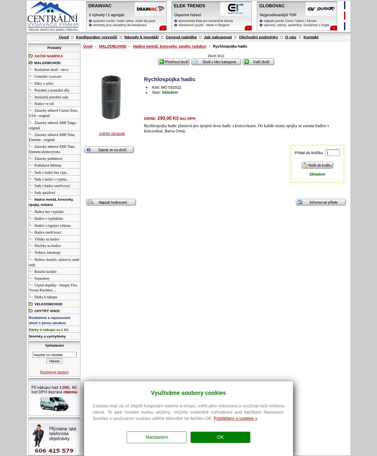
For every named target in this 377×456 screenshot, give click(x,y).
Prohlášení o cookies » (235, 418)
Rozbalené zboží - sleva (48, 69)
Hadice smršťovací (45, 232)
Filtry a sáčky (41, 83)
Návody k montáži (141, 37)
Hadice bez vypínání (46, 211)
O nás (290, 37)
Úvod (64, 37)
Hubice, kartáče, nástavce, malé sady (54, 262)
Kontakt (310, 37)
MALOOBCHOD (112, 46)
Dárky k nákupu (43, 297)
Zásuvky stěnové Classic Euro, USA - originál (53, 113)
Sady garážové (42, 192)
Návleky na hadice (45, 245)
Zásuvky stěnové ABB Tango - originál (53, 125)
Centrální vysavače (45, 76)
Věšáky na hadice (44, 239)
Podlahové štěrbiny (45, 165)
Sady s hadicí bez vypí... (49, 172)
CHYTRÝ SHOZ (44, 310)
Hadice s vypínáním (46, 218)
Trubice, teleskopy (44, 252)
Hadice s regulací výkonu (49, 225)
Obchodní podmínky (258, 37)
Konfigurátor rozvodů (96, 37)
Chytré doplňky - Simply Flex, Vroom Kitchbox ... (53, 287)
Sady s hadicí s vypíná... (49, 178)
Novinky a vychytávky (47, 337)
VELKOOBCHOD (45, 303)
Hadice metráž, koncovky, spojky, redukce (169, 46)
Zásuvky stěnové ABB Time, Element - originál (52, 137)
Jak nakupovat (218, 37)
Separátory (39, 278)
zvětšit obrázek (112, 134)
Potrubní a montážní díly (49, 90)
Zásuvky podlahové (45, 158)
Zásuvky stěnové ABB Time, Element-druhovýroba (52, 149)
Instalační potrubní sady (48, 96)
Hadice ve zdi (41, 103)
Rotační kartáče (43, 271)
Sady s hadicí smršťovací (49, 185)
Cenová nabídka (181, 37)
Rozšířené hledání (54, 372)
